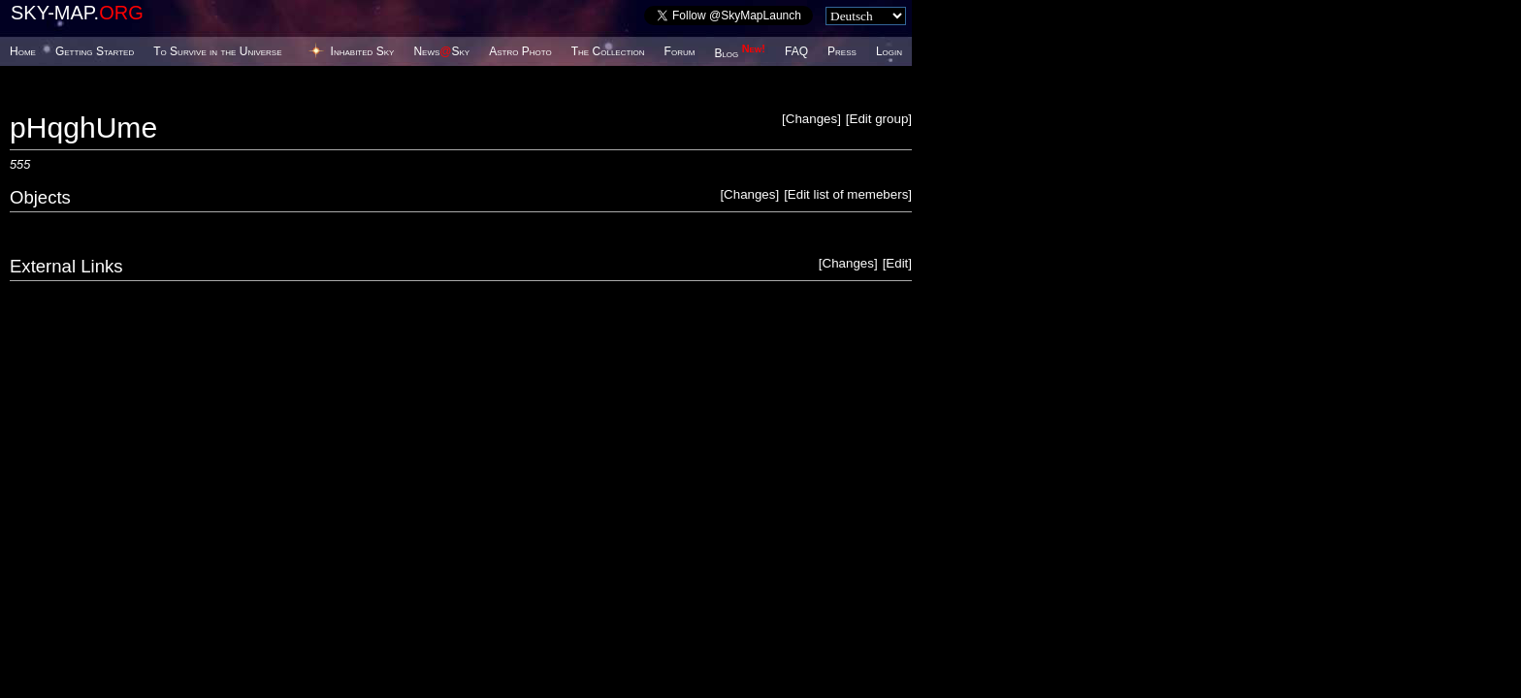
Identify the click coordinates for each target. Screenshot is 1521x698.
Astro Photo (520, 51)
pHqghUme (83, 127)
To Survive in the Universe (217, 51)
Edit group (879, 118)
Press (842, 51)
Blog (739, 53)
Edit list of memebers (848, 194)
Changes (811, 118)
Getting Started (94, 51)
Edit (897, 263)
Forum (680, 51)
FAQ (796, 51)
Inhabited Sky (363, 51)
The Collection (608, 51)
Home (23, 51)
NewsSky (441, 51)
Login (889, 51)
